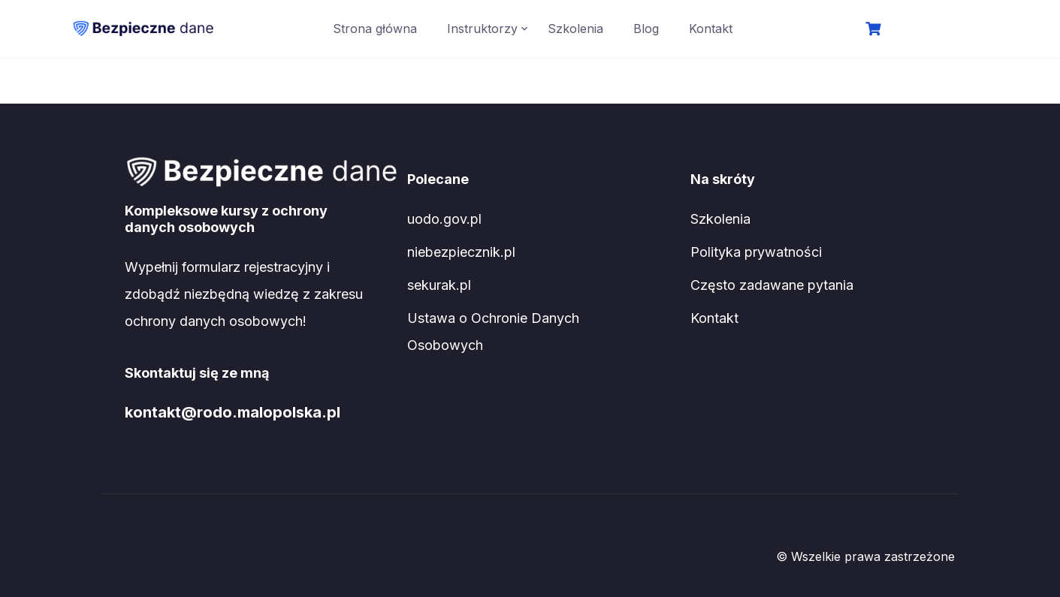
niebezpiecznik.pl (461, 252)
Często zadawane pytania (771, 285)
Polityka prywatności (756, 252)
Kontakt (710, 28)
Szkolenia (575, 28)
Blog (646, 28)
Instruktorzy (482, 28)
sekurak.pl (439, 285)
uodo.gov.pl (444, 219)
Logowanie (937, 30)
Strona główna (375, 28)
